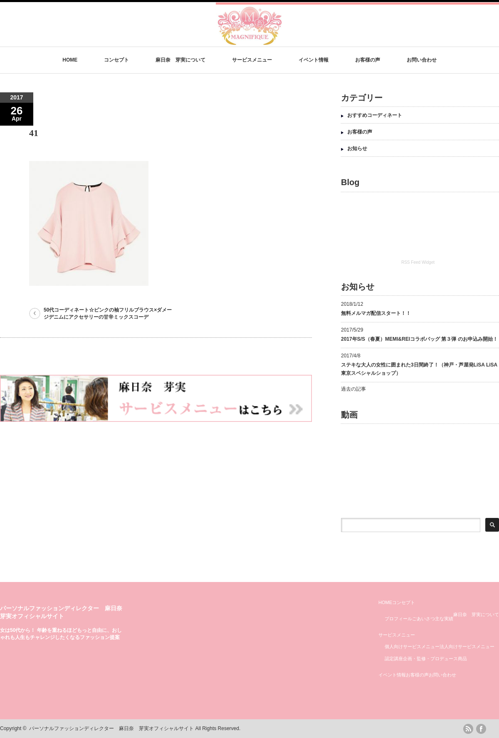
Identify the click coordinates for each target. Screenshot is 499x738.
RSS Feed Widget (418, 262)
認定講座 (394, 658)
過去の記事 (353, 389)
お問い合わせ (422, 60)
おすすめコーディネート (374, 115)
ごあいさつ (423, 618)
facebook (481, 729)
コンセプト (116, 60)
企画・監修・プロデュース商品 (435, 658)
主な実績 (444, 618)
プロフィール (398, 618)
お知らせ (357, 148)
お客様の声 (367, 60)
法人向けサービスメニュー (467, 646)
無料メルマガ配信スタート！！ (376, 313)
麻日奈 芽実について (180, 60)
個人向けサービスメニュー (412, 646)
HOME (69, 60)
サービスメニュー (252, 60)
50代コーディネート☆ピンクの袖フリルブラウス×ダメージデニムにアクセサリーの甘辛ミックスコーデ (108, 313)
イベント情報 (314, 60)
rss (468, 729)
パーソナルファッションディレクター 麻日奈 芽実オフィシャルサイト (111, 728)
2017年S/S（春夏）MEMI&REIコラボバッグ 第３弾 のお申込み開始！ (419, 339)
